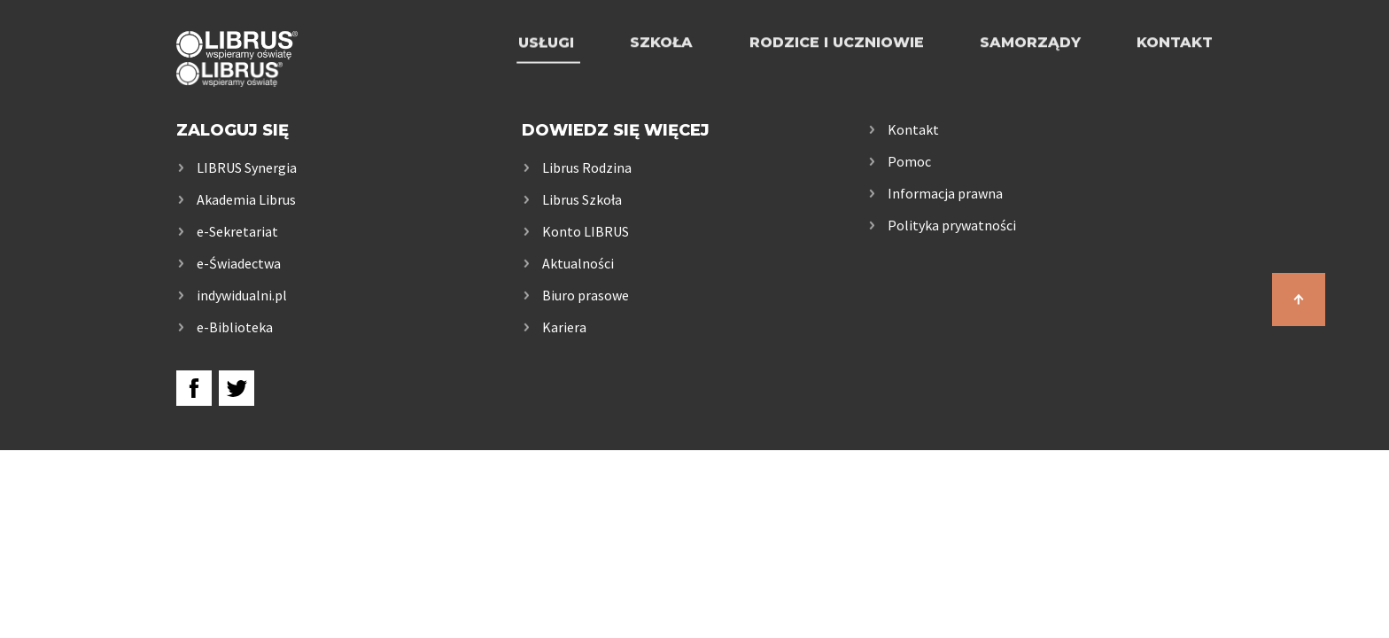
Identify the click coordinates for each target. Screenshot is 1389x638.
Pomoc (909, 161)
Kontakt (1175, 64)
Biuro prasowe (585, 295)
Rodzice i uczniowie (836, 64)
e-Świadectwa (239, 263)
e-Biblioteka (235, 327)
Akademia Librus (246, 199)
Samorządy (1030, 64)
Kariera (564, 327)
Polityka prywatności (952, 225)
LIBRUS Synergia (247, 167)
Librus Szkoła (582, 199)
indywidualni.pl (242, 295)
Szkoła (661, 64)
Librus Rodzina (587, 167)
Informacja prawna (945, 193)
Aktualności (578, 263)
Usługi (546, 64)
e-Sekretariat (237, 231)
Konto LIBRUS (585, 231)
